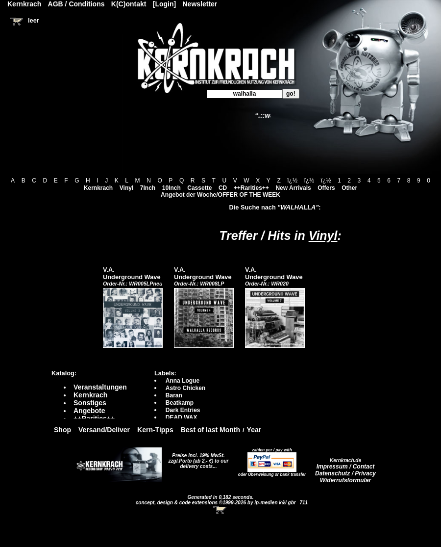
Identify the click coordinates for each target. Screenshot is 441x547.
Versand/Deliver (104, 430)
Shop (62, 430)
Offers (326, 187)
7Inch (147, 187)
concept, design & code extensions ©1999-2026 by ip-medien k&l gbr (216, 502)
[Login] (164, 4)
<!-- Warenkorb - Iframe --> (220, 510)
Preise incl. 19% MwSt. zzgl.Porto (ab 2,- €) (197, 458)
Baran (174, 395)
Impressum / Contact (346, 466)
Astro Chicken (185, 388)
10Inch (171, 187)
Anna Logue (182, 380)
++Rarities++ (251, 187)
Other (349, 187)
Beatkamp (180, 402)
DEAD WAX (181, 417)
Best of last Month (210, 430)
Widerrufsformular (345, 480)
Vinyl (126, 187)
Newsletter (200, 4)
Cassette (199, 187)
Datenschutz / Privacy (345, 473)
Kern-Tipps (155, 430)
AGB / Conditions (76, 4)
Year (254, 430)
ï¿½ (292, 180)
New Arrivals (293, 187)
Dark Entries (183, 410)
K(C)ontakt (129, 4)
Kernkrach (98, 187)
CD (223, 187)
